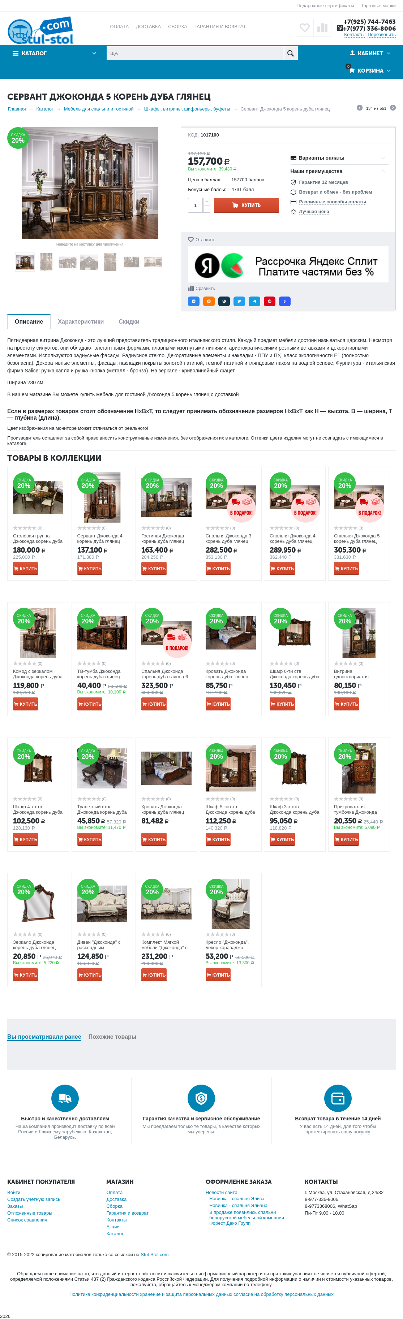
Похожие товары (113, 1037)
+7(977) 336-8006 (369, 28)
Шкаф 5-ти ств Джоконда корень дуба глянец (230, 812)
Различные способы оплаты (332, 201)
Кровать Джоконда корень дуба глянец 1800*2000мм (227, 677)
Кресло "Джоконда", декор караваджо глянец (227, 947)
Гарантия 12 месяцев (323, 182)
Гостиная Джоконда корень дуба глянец (162, 538)
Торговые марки (378, 5)
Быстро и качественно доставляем (65, 1118)
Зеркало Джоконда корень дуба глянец (34, 944)
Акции (112, 1226)
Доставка (116, 1199)
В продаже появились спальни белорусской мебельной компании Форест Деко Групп (246, 1218)
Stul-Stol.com (154, 1254)
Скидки (129, 322)
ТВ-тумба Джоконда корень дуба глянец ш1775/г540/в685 (99, 677)
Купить (251, 205)
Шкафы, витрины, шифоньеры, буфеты (187, 109)
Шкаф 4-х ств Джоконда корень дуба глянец (38, 812)
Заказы (15, 1206)
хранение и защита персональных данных (186, 1294)
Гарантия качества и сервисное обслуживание (201, 1118)
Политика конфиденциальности (104, 1294)
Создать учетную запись (33, 1199)
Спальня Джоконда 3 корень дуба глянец (228, 538)
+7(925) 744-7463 (370, 21)
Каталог (34, 53)
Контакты (354, 34)
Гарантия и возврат (127, 1213)
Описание (29, 322)
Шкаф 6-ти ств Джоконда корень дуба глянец (294, 677)
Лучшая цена (314, 211)
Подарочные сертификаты (325, 5)
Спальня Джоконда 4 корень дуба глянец (292, 538)
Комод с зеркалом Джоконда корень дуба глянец (38, 677)
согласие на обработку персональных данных (283, 1294)
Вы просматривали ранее (44, 1037)
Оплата (114, 1192)
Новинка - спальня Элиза (237, 1198)
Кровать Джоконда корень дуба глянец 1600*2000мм (162, 812)
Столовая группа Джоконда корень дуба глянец (38, 541)
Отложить (205, 239)
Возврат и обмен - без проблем (335, 192)
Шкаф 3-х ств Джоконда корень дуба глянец (294, 812)
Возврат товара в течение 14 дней (338, 1118)
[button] (194, 301)
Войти (13, 1192)
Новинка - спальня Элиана (238, 1205)
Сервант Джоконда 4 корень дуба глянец (100, 538)
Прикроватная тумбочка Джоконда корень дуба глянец (355, 812)
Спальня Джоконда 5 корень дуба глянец (357, 538)
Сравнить (205, 288)
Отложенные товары (29, 1213)
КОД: (193, 135)
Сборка (114, 1206)
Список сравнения (27, 1220)
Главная (17, 109)
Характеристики (81, 322)
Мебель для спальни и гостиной (99, 109)
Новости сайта (221, 1192)
